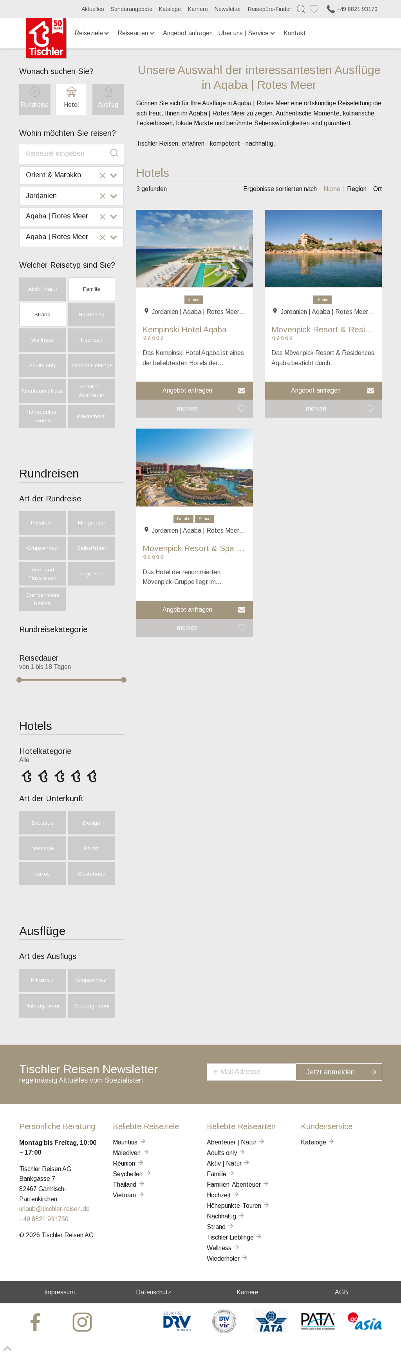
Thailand (129, 1184)
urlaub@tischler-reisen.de (54, 1208)
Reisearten (136, 33)
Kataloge (170, 9)
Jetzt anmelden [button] (346, 1071)
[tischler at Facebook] (36, 1321)
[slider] (19, 680)
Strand (194, 299)
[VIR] (224, 1331)
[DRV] (177, 1331)
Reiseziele (92, 33)
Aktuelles (92, 9)
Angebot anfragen (188, 33)
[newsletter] (259, 1071)
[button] (194, 391)
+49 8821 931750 (44, 1219)
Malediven (131, 1153)
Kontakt (295, 33)
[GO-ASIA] (365, 1331)
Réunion (128, 1163)
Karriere (198, 9)
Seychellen (132, 1174)
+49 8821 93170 (351, 9)
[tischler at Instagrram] (83, 1321)
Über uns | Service (247, 33)
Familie (183, 519)
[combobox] (71, 154)
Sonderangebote (131, 9)
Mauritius (129, 1142)
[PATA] (318, 1331)
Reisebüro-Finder (269, 9)
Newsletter (228, 9)
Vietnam (129, 1195)
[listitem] (331, 189)
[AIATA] (271, 1331)
